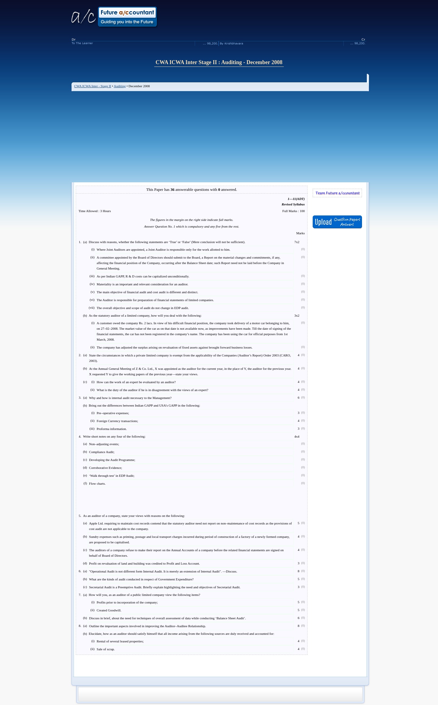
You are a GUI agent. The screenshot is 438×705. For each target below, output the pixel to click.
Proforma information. (112, 429)
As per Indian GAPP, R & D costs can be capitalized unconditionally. (143, 276)
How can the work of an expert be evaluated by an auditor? (136, 382)
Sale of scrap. (106, 649)
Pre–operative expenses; (113, 413)
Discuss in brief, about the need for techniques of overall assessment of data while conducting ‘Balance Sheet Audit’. (167, 618)
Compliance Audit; (101, 452)
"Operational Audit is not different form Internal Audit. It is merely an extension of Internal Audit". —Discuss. (163, 571)
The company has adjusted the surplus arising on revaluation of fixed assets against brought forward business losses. (174, 347)
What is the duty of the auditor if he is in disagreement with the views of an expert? (152, 390)
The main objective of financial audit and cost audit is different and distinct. (147, 292)
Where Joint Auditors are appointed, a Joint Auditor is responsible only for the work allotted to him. (163, 249)
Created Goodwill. (109, 610)
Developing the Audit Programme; (112, 460)
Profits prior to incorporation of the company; (127, 602)
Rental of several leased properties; (120, 641)
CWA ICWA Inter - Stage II (92, 86)
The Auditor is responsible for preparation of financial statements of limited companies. (155, 300)
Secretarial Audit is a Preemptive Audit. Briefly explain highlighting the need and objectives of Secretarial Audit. (165, 587)
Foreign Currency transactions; (117, 421)
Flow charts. (97, 483)
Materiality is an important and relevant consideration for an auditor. (142, 284)
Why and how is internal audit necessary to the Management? (130, 398)
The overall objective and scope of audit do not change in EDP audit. (143, 308)
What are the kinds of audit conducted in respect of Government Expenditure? (141, 579)
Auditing (120, 86)
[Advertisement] (220, 136)
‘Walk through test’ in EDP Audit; (111, 475)
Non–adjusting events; (104, 444)
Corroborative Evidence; (105, 467)
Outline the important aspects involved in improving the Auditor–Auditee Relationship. (147, 626)
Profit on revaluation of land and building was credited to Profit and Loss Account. (144, 563)
